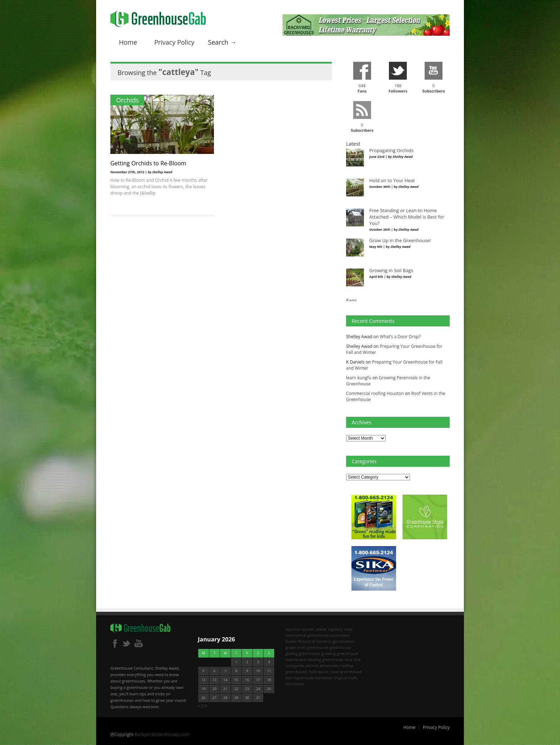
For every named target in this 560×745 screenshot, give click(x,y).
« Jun (203, 705)
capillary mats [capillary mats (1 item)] (340, 629)
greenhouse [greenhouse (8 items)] (318, 647)
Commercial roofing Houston (375, 393)
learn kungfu (358, 378)
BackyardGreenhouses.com (162, 734)
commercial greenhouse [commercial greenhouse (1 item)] (307, 635)
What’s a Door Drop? (400, 337)
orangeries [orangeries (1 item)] (295, 665)
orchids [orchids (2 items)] (312, 665)
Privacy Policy (174, 42)
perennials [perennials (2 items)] (329, 665)
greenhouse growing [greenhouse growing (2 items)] (317, 653)
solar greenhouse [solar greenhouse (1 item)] (346, 671)
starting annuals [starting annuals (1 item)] (299, 677)
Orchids (127, 100)
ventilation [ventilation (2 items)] (294, 683)
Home (128, 42)
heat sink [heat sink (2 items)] (353, 659)
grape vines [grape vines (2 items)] (295, 647)
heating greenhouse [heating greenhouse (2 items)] (326, 659)
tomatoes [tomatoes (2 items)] (323, 677)
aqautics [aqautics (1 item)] (292, 629)
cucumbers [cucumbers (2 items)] (340, 635)
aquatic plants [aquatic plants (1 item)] (314, 629)
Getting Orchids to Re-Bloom (148, 163)
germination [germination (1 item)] (343, 641)
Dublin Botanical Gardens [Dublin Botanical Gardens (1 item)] (308, 641)
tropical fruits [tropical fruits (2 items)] (346, 677)
